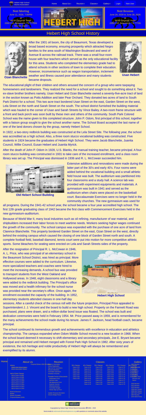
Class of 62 (110, 371)
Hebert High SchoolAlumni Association (21, 4)
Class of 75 (121, 376)
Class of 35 (76, 371)
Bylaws (12, 393)
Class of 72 (121, 371)
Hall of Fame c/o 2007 (17, 383)
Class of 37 (76, 374)
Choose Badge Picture (54, 394)
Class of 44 (87, 374)
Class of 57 (99, 380)
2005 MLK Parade (136, 391)
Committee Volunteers (54, 371)
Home (54, 4)
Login (118, 4)
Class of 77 (121, 380)
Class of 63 (110, 373)
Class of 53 (99, 373)
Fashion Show (136, 376)
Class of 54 (99, 374)
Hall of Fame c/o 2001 (17, 379)
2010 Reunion (135, 387)
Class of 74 (121, 374)
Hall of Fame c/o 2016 (17, 388)
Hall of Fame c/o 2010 (17, 384)
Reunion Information (54, 364)
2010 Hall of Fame (136, 396)
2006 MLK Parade (136, 389)
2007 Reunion (135, 394)
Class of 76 (121, 378)
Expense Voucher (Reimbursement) (54, 385)
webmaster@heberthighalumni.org (65, 411)
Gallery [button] (106, 4)
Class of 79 (121, 384)
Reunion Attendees (53, 370)
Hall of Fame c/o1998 (17, 377)
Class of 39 (76, 378)
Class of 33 (76, 367)
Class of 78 (121, 382)
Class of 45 (87, 376)
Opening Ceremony (135, 370)
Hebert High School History (19, 367)
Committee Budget (54, 388)
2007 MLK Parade (136, 393)
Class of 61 (110, 369)
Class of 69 (110, 384)
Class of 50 (99, 367)
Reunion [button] (80, 4)
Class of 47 (87, 380)
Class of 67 (110, 380)
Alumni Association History (19, 369)
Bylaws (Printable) (15, 395)
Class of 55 (99, 376)
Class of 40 (87, 367)
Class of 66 (110, 378)
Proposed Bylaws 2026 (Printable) (41, 364)
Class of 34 (76, 369)
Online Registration (53, 366)
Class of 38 (76, 376)
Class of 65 (110, 376)
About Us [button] (66, 4)
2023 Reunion (135, 364)
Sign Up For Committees (55, 368)
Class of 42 (87, 371)
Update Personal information (56, 393)
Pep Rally (135, 374)
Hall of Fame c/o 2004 (17, 381)
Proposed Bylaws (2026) (17, 397)
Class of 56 (99, 378)
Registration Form (54, 378)
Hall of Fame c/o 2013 (17, 386)
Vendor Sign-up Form (55, 389)
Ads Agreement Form (55, 382)
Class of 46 (87, 378)
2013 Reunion (135, 385)
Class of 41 (87, 369)
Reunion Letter (53, 380)
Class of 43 (87, 373)
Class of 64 (110, 374)
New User (130, 4)
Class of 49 (87, 384)
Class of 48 (87, 382)
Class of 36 (76, 373)
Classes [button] (94, 4)
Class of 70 (121, 367)
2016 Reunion (135, 383)
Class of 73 (121, 373)
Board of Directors (15, 391)
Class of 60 (110, 367)
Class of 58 (99, 382)
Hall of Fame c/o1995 (17, 375)
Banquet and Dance (136, 379)
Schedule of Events (53, 373)
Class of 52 (99, 371)
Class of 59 (99, 384)
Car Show (135, 373)
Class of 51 (99, 369)
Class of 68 (110, 382)
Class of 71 (121, 369)
